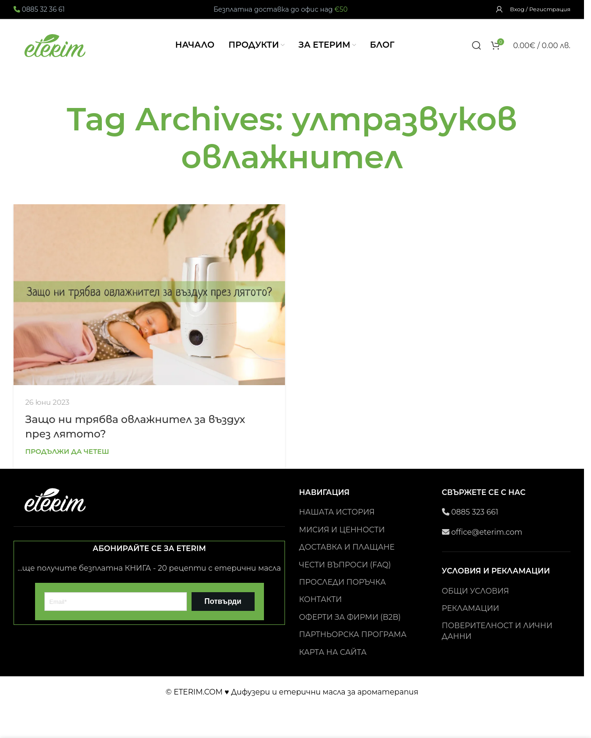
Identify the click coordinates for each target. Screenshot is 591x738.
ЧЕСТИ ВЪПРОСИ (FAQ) (345, 568)
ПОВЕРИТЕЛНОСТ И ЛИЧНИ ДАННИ (497, 634)
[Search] (476, 47)
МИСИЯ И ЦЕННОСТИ (342, 533)
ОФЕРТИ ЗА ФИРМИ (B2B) (350, 620)
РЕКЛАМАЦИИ (470, 611)
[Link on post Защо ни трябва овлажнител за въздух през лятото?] (149, 298)
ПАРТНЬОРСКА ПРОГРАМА (352, 638)
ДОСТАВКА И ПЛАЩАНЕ (346, 550)
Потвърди (222, 605)
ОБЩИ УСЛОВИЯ (475, 594)
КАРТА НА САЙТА (333, 655)
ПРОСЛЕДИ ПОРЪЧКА (342, 585)
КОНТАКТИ (320, 603)
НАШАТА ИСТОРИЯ (337, 515)
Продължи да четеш (67, 455)
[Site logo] (56, 46)
